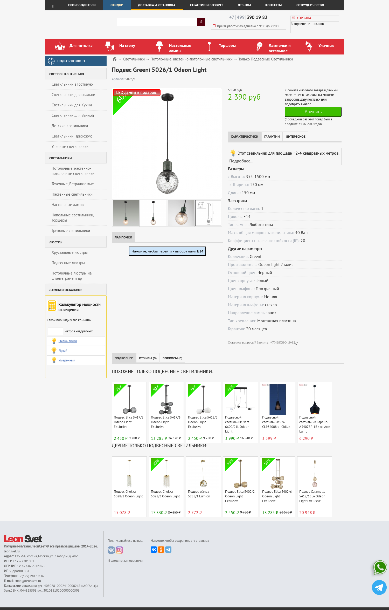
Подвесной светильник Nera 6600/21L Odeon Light (237, 424)
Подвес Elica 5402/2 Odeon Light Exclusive (240, 496)
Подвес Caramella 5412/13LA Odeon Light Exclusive (312, 496)
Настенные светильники (72, 194)
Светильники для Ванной (73, 115)
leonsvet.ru (12, 551)
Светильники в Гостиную (72, 84)
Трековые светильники (71, 230)
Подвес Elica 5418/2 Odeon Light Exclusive (203, 422)
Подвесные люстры (68, 263)
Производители (82, 5)
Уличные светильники (70, 146)
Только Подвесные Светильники (265, 59)
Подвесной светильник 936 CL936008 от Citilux (276, 422)
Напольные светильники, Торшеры (73, 218)
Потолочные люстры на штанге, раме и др (72, 276)
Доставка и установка (156, 5)
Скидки (116, 5)
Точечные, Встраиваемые (73, 184)
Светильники (134, 59)
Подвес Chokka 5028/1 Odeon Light (128, 494)
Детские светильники (70, 126)
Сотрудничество (310, 5)
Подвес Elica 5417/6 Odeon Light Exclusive (165, 422)
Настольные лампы (68, 204)
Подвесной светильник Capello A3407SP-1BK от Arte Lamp (314, 424)
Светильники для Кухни (72, 105)
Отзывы (244, 5)
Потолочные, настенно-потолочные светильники (73, 171)
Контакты (273, 5)
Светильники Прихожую (72, 136)
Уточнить (313, 111)
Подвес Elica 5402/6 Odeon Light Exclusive (277, 496)
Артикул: (118, 79)
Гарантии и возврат (206, 5)
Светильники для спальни (73, 94)
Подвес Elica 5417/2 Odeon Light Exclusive (128, 422)
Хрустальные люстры (70, 252)
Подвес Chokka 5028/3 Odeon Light (165, 494)
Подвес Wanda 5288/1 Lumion (199, 494)
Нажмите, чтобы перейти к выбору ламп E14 (167, 251)
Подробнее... (241, 161)
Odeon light (269, 264)
